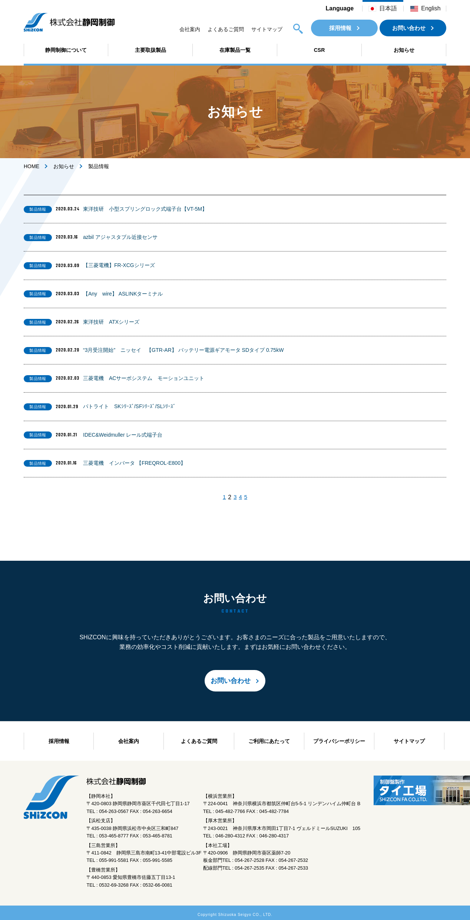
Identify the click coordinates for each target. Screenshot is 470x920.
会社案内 (189, 29)
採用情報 (340, 28)
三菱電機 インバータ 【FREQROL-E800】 (134, 463)
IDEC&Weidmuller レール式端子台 (122, 435)
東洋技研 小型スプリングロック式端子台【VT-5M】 (145, 209)
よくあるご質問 (226, 29)
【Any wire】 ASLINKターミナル (123, 294)
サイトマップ (266, 29)
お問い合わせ (409, 28)
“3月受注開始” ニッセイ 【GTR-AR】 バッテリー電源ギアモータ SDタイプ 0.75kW (183, 350)
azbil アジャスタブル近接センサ (120, 237)
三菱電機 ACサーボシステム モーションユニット (143, 378)
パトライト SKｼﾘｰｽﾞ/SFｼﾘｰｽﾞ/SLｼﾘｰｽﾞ (129, 406)
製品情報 (37, 209)
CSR (319, 50)
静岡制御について (66, 50)
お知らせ (404, 50)
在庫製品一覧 (235, 50)
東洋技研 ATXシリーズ (111, 322)
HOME (31, 166)
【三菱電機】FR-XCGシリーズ (119, 265)
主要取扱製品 (150, 50)
